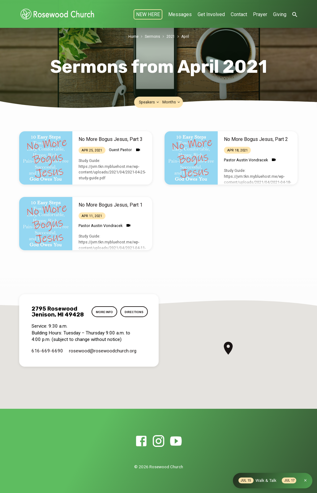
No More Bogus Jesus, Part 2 (256, 139)
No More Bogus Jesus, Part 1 (111, 205)
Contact (239, 14)
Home (133, 36)
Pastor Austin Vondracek (246, 160)
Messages (180, 14)
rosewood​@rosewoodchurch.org (102, 362)
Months (171, 102)
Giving (279, 14)
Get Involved (211, 14)
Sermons (153, 36)
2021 (171, 36)
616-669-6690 (47, 362)
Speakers (149, 102)
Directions (133, 324)
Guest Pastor (120, 149)
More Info (134, 311)
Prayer (260, 14)
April (186, 36)
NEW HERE (148, 14)
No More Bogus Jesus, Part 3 (111, 139)
